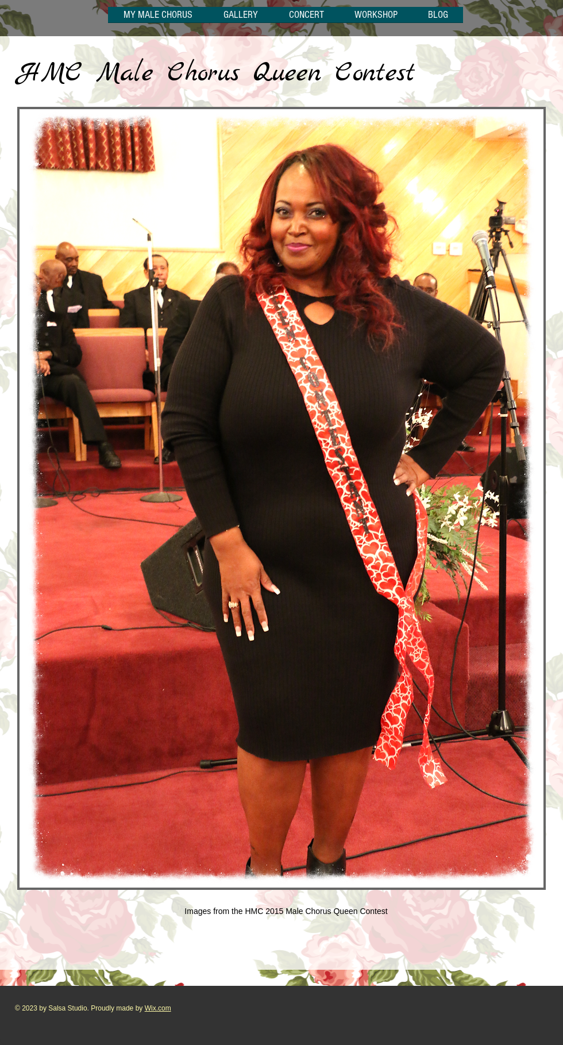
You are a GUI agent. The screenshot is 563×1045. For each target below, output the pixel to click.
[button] (240, 18)
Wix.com (158, 1008)
